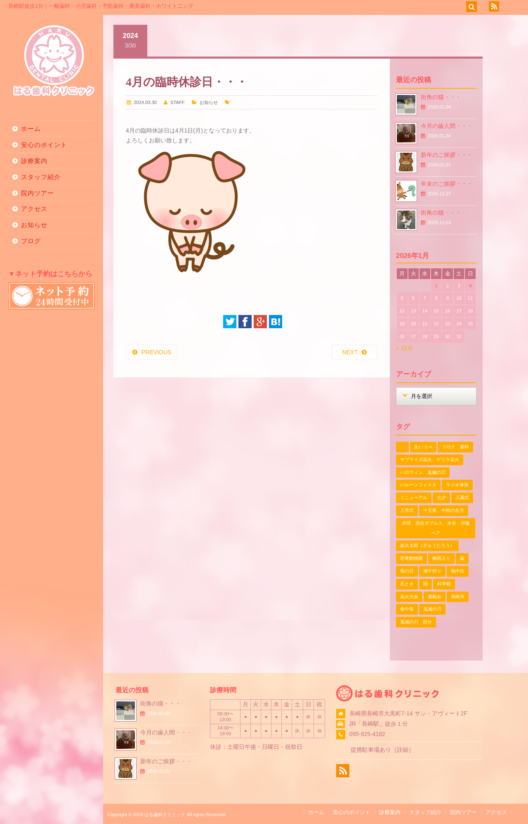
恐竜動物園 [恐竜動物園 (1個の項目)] (411, 558)
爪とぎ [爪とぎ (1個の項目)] (407, 583)
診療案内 (34, 160)
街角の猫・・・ (441, 97)
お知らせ (34, 224)
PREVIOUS (156, 352)
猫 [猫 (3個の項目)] (425, 583)
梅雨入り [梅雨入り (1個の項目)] (441, 558)
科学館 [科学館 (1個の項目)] (444, 583)
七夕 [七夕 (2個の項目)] (441, 497)
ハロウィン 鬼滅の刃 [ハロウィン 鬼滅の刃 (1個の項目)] (423, 472)
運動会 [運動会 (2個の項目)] (434, 596)
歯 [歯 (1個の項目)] (462, 558)
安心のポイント (44, 144)
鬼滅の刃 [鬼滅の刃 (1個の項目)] (432, 608)
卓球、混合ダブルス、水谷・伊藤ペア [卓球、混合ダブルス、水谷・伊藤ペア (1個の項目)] (436, 528)
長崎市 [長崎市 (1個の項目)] (457, 596)
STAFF (177, 102)
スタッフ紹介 (41, 176)
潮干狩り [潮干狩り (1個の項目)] (432, 570)
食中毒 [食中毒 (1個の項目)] (407, 608)
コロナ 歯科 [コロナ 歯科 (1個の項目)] (455, 446)
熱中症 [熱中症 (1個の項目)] (457, 570)
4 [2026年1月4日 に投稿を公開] (470, 285)
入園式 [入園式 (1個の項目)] (462, 497)
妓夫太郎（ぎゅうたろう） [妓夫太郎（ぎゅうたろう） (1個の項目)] (427, 545)
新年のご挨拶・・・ (447, 155)
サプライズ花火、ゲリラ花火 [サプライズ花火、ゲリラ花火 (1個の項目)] (429, 459)
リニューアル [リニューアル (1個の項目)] (413, 497)
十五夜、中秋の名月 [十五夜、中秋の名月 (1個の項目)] (443, 510)
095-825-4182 (367, 734)
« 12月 (404, 348)
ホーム (31, 128)
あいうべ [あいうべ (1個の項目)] (423, 446)
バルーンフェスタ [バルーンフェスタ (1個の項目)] (418, 484)
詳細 (402, 749)
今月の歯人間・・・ (447, 126)
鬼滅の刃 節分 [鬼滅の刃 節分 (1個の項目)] (416, 621)
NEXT (350, 352)
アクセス (34, 208)
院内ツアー (37, 193)
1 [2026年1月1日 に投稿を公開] (436, 285)
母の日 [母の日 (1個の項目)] (407, 570)
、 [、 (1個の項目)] (402, 446)
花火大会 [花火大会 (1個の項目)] (409, 596)
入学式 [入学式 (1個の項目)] (407, 510)
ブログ (31, 240)
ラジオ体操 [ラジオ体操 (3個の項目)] (457, 484)
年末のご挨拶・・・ (447, 183)
